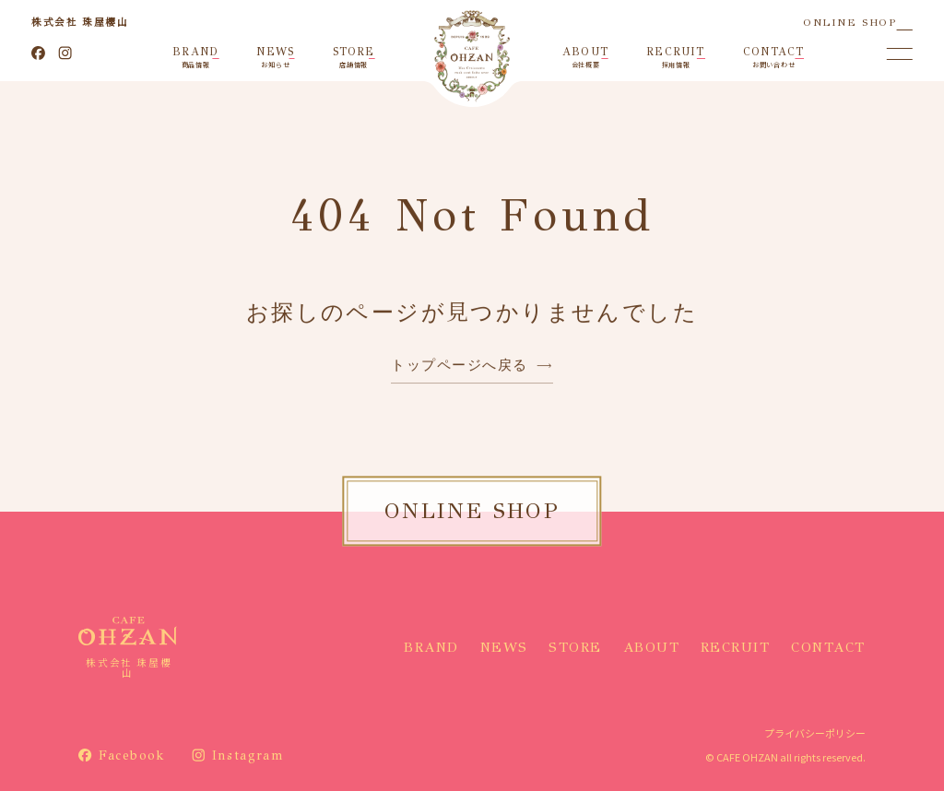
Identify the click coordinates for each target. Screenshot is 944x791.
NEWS (504, 647)
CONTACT (828, 647)
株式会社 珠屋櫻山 (79, 22)
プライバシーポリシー (815, 733)
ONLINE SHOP (850, 22)
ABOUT (651, 647)
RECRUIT (736, 647)
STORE (575, 647)
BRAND (431, 647)
